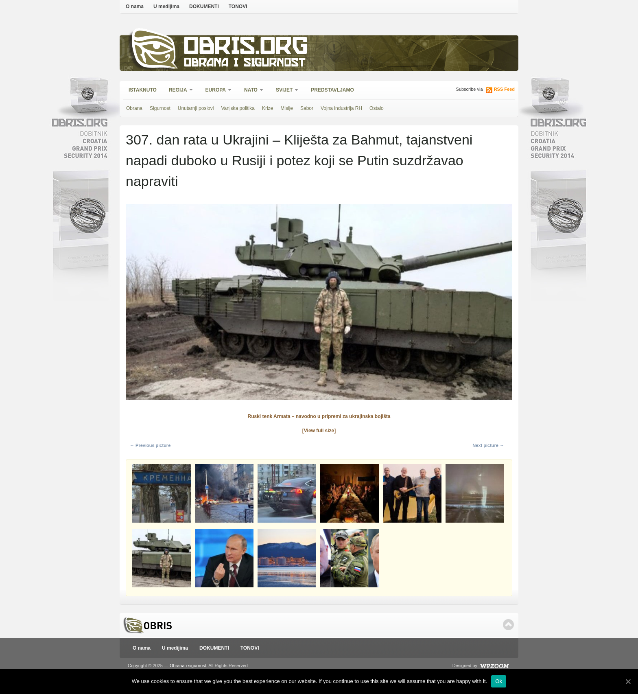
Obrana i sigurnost (244, 63)
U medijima (166, 6)
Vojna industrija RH (341, 108)
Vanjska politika (238, 108)
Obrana (134, 108)
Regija (178, 90)
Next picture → (488, 445)
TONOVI (238, 6)
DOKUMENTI (204, 6)
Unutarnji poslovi (196, 108)
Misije (286, 108)
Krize (267, 108)
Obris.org (246, 47)
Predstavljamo (332, 90)
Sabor (306, 108)
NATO (251, 90)
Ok (498, 681)
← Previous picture (150, 445)
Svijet (285, 90)
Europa (216, 90)
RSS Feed (504, 89)
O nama (135, 6)
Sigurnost (160, 108)
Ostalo (376, 108)
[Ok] (628, 681)
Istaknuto (143, 90)
